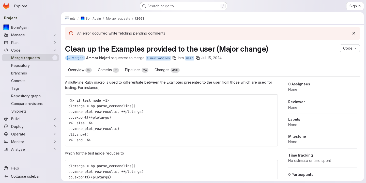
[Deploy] (30, 126)
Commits (108, 70)
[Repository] (30, 65)
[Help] (30, 168)
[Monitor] (30, 141)
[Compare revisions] (30, 103)
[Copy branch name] (174, 58)
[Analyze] (30, 149)
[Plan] (30, 42)
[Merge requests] (30, 57)
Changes (167, 70)
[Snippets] (30, 111)
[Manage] (30, 34)
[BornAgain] (30, 27)
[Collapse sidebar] (30, 176)
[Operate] (30, 134)
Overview (80, 70)
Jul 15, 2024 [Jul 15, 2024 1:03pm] (211, 58)
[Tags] (30, 88)
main (189, 58)
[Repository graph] (30, 95)
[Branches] (30, 73)
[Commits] (30, 80)
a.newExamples (158, 58)
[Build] (30, 118)
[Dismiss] (354, 33)
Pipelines (136, 70)
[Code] (30, 50)
